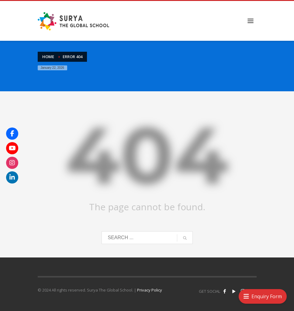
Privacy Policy (149, 290)
